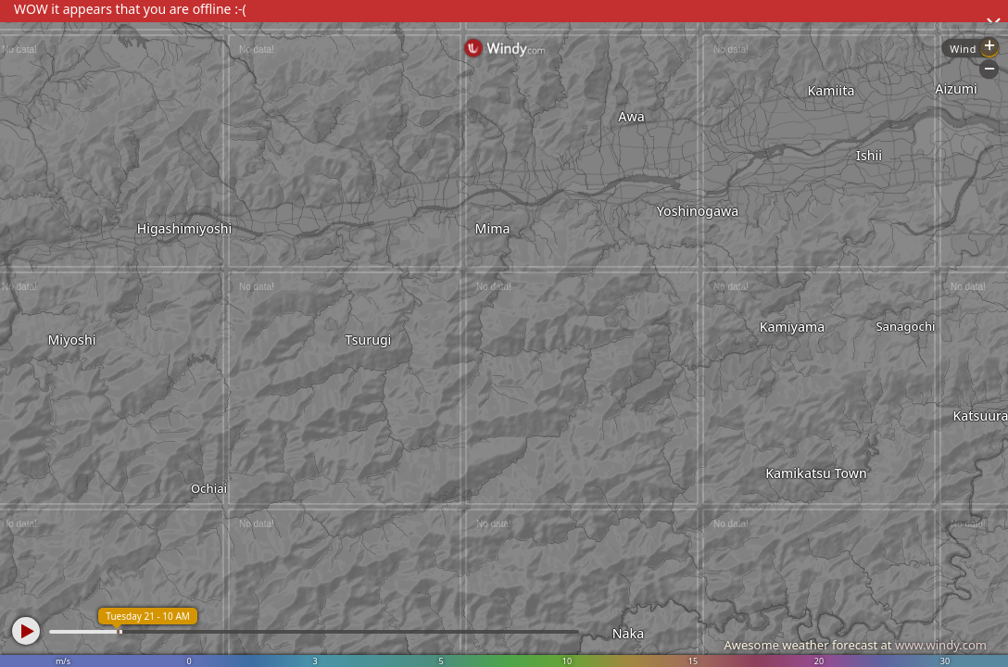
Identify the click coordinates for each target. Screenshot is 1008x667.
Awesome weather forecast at (855, 644)
